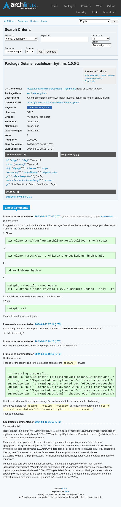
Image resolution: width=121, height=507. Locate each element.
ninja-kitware (31, 172)
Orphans (51, 51)
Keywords (45, 35)
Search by (9, 35)
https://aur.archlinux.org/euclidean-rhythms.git (51, 88)
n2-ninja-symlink (22, 176)
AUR (94, 12)
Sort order (9, 48)
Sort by (95, 42)
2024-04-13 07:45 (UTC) (48, 216)
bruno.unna (106, 216)
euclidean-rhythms (37, 93)
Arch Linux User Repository (20, 5)
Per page (30, 48)
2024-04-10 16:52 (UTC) (48, 427)
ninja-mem (31, 168)
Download (109, 12)
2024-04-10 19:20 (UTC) (48, 343)
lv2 (7, 160)
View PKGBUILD (93, 75)
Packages (69, 6)
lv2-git (14, 160)
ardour (9, 180)
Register (34, 21)
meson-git (20, 164)
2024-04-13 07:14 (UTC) (48, 326)
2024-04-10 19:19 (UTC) (48, 356)
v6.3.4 (64, 494)
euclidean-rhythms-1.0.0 (19, 196)
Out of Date (97, 35)
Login (44, 21)
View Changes (108, 75)
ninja (8, 168)
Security (81, 12)
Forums (86, 6)
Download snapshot (94, 78)
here (67, 497)
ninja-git (17, 168)
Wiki (99, 6)
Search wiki (90, 81)
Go (40, 51)
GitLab (111, 6)
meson (9, 164)
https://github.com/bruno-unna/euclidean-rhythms (53, 102)
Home (54, 6)
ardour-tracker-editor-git (27, 180)
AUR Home (9, 21)
